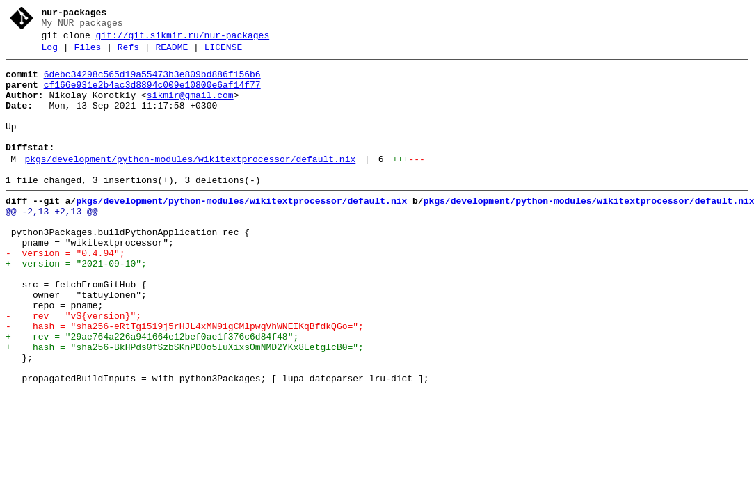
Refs (128, 53)
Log (50, 53)
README (171, 53)
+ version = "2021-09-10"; (76, 305)
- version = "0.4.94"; (65, 293)
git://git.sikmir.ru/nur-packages (183, 39)
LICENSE (223, 53)
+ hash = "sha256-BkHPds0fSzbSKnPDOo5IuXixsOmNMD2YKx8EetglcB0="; (185, 405)
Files (87, 53)
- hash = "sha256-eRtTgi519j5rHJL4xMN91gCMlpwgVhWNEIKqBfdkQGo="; (185, 380)
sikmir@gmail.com (190, 108)
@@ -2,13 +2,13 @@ (52, 243)
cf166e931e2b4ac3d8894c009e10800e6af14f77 (152, 95)
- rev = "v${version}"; (73, 368)
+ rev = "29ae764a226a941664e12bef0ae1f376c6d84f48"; (152, 393)
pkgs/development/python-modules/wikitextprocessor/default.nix (189, 184)
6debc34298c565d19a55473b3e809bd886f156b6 (152, 83)
